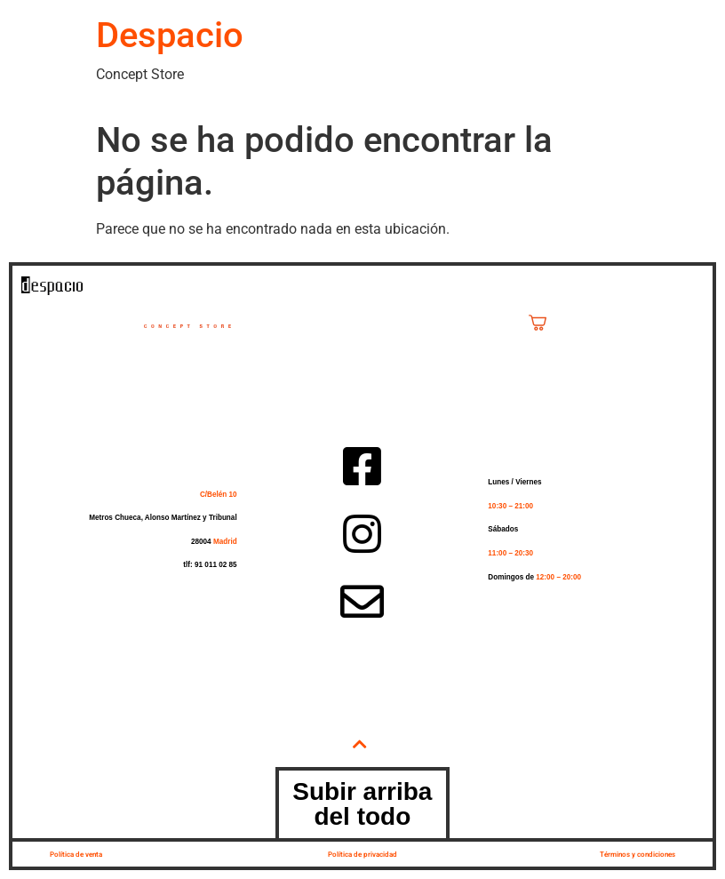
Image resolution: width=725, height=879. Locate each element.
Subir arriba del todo (362, 804)
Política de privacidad (362, 854)
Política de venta (76, 854)
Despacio (169, 35)
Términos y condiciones (637, 854)
